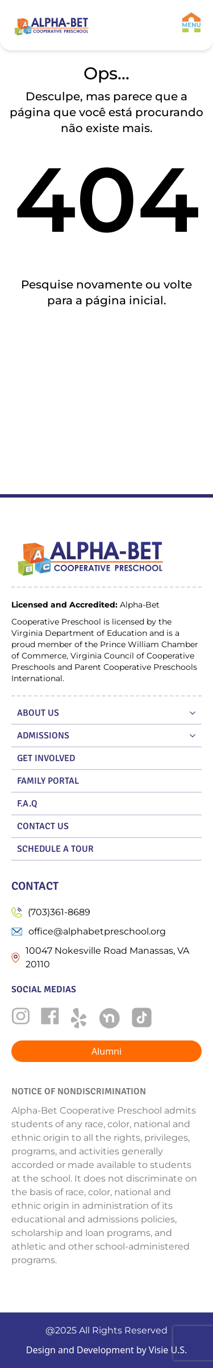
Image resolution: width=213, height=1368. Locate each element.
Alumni (106, 1051)
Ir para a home (106, 337)
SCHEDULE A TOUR (55, 849)
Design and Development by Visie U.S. (106, 1350)
